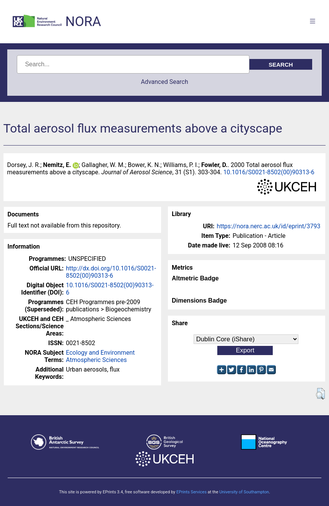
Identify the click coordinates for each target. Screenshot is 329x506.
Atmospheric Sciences (96, 360)
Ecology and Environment (100, 352)
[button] (320, 394)
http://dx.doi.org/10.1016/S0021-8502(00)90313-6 (111, 272)
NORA (83, 21)
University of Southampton (244, 492)
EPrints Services (191, 492)
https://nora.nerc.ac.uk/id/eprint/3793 (269, 226)
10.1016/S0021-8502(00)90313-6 (268, 172)
